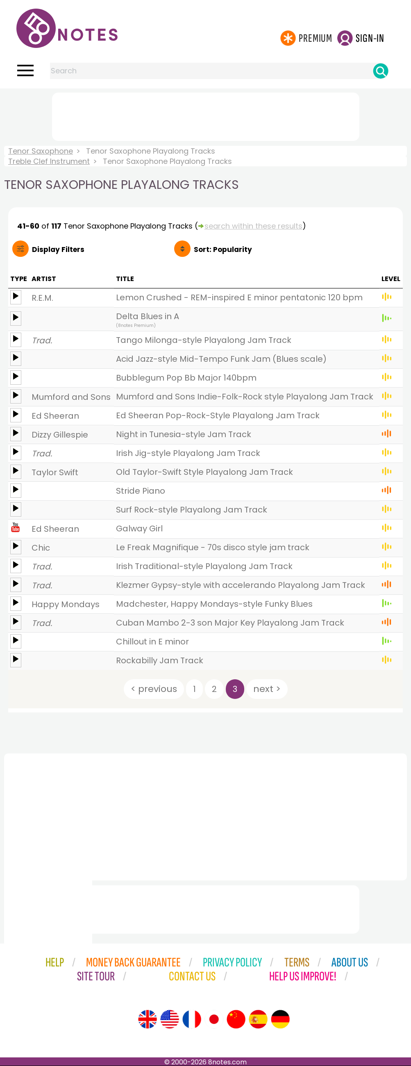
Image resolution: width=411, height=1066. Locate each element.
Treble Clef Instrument (49, 161)
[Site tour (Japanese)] (214, 1019)
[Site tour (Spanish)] (258, 1019)
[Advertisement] (206, 115)
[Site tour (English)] (147, 1019)
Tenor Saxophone (40, 151)
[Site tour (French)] (192, 1019)
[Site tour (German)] (280, 1019)
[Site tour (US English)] (169, 1019)
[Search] (380, 71)
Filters (58, 249)
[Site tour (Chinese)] (236, 1019)
